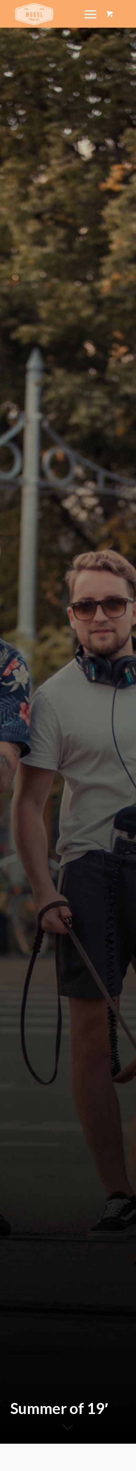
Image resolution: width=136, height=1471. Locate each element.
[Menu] (86, 14)
